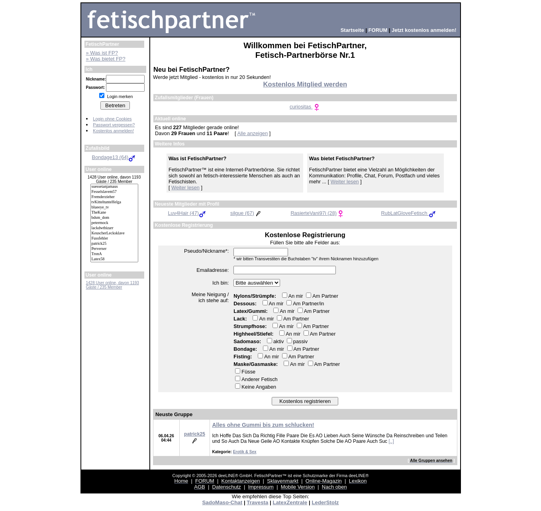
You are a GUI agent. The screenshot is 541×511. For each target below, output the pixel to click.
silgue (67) (246, 213)
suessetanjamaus (114, 186)
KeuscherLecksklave (114, 233)
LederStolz (325, 502)
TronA (114, 254)
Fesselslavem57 (114, 192)
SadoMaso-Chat (222, 502)
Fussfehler (114, 238)
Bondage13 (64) (114, 157)
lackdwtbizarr (114, 228)
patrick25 (114, 243)
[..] (391, 441)
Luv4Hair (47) (187, 213)
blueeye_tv (114, 207)
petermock (114, 223)
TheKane (114, 212)
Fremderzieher (114, 197)
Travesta (257, 502)
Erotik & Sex (245, 452)
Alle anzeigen (252, 133)
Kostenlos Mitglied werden (305, 84)
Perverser (114, 249)
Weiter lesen (185, 188)
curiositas (305, 107)
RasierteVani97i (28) (317, 213)
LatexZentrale (290, 502)
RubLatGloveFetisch (409, 213)
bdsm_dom (114, 217)
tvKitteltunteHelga (114, 202)
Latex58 (114, 259)
